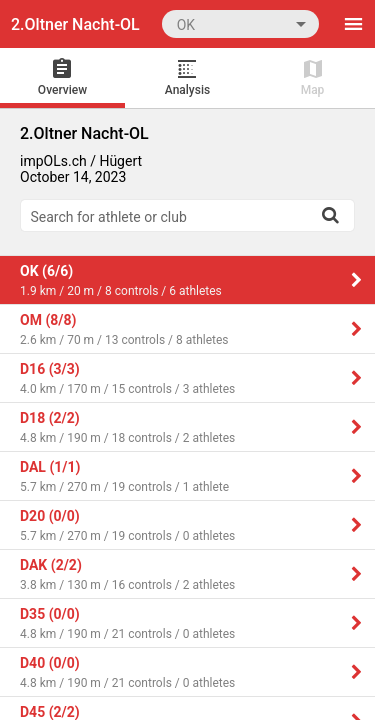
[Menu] (353, 24)
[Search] (330, 215)
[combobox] (240, 23)
